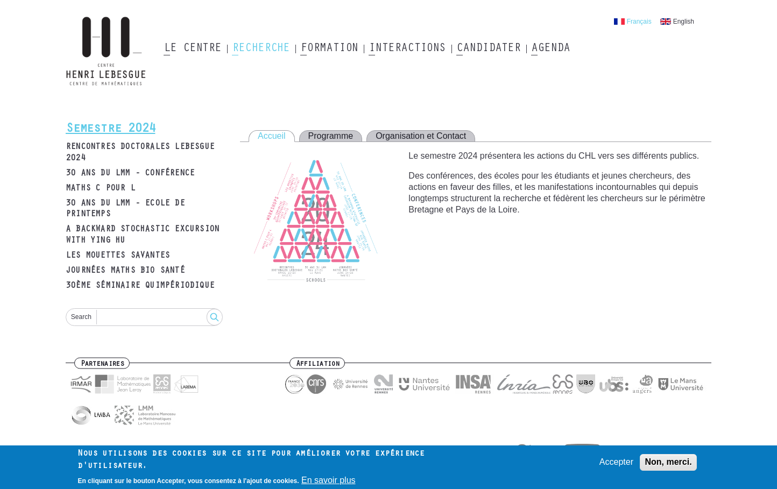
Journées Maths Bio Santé (125, 271)
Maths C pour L (100, 189)
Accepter (616, 464)
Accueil (272, 135)
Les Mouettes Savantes (117, 256)
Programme (331, 135)
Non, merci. (668, 464)
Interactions (407, 49)
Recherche (260, 49)
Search (81, 317)
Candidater (488, 49)
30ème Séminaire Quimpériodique (140, 286)
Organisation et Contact (421, 135)
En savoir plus (328, 482)
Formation (329, 49)
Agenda (550, 49)
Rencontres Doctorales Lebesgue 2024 (140, 153)
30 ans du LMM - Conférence (130, 173)
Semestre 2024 (110, 129)
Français (639, 21)
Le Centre (192, 49)
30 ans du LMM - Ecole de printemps (125, 209)
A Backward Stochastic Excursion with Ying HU (142, 235)
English (683, 21)
